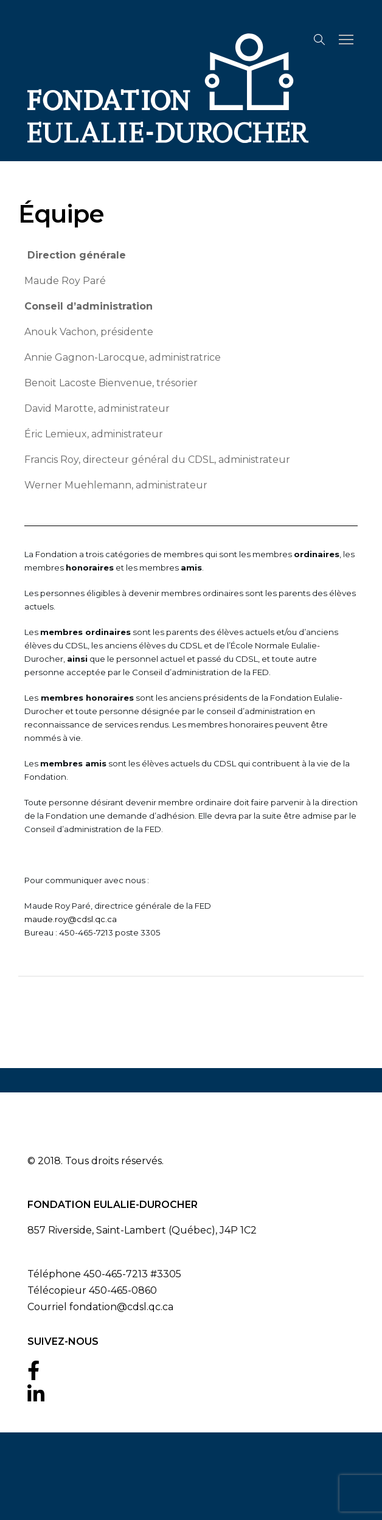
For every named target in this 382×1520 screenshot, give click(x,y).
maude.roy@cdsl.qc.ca (70, 919)
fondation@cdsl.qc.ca (121, 1307)
